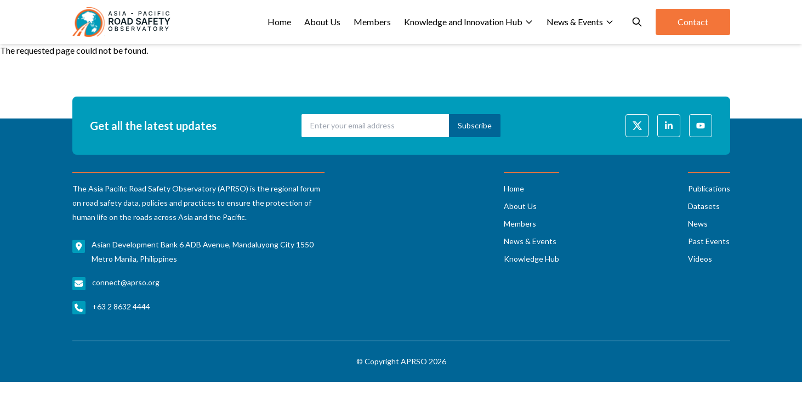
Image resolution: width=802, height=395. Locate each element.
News (698, 223)
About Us (322, 21)
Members (372, 21)
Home (279, 21)
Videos (700, 258)
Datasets (704, 206)
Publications (709, 188)
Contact (693, 21)
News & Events (580, 21)
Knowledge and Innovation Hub (468, 21)
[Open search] (637, 22)
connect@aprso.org (126, 282)
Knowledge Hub (531, 258)
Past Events (709, 241)
